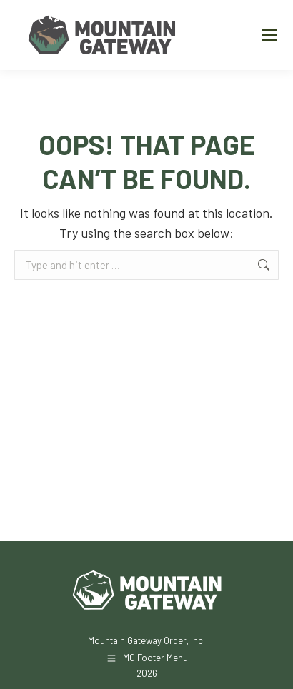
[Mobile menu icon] (269, 35)
